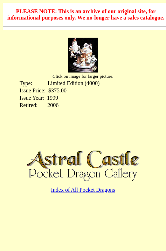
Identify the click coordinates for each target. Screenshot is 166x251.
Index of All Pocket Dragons (83, 190)
